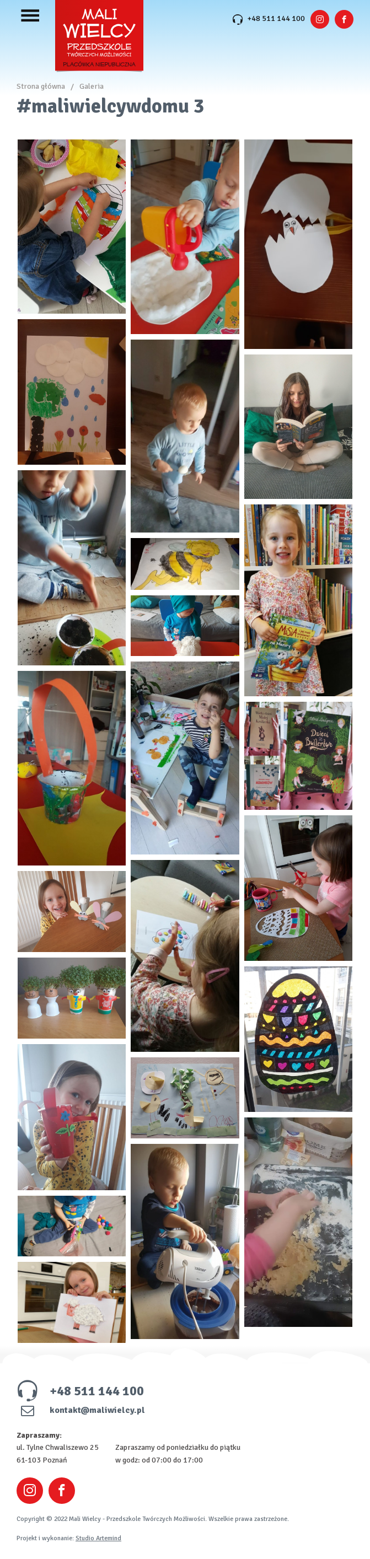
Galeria (91, 86)
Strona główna (41, 86)
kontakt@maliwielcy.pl (81, 1410)
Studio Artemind (98, 1538)
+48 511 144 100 (268, 18)
